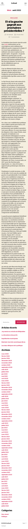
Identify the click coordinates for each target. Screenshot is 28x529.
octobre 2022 (5, 445)
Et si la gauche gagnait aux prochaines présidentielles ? (14, 26)
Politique (4, 516)
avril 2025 (4, 378)
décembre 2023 (6, 414)
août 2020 (4, 503)
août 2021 (4, 477)
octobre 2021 (5, 472)
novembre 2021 (6, 470)
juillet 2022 (5, 452)
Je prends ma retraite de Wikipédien (13, 331)
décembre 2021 (6, 468)
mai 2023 (4, 430)
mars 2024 (5, 407)
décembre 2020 (6, 495)
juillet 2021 (5, 479)
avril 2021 (4, 486)
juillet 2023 (5, 425)
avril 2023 (4, 432)
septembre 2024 (6, 394)
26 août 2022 (19, 34)
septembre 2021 (6, 474)
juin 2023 (4, 427)
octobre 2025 (5, 365)
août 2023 (4, 423)
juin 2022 (4, 454)
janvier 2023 (5, 439)
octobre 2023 (5, 419)
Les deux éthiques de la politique (12, 345)
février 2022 (5, 463)
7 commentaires (15, 37)
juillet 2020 (5, 506)
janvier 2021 (5, 492)
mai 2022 (4, 457)
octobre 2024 (5, 392)
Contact (3, 526)
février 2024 (5, 410)
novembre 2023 (6, 416)
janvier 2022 (5, 465)
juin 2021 (4, 481)
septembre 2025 (6, 367)
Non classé (14, 17)
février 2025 (5, 383)
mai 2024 (4, 403)
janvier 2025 (5, 385)
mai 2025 (4, 376)
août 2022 (4, 450)
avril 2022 (4, 459)
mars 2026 (5, 354)
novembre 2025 (6, 363)
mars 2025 (5, 380)
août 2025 (4, 369)
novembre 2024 (6, 389)
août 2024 (4, 396)
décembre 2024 (6, 387)
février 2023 (5, 436)
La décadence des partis (9, 335)
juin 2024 (4, 401)
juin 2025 (4, 374)
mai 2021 (4, 483)
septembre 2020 (6, 501)
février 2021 (5, 490)
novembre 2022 (6, 443)
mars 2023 (5, 434)
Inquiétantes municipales (9, 338)
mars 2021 (4, 488)
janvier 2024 (5, 412)
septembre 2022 (6, 448)
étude (6, 44)
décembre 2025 (6, 360)
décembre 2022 (6, 441)
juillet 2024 (5, 398)
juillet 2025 (5, 372)
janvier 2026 (5, 358)
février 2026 (5, 356)
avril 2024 (4, 405)
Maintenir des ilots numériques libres (13, 342)
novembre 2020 (6, 497)
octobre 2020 (5, 499)
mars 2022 (5, 461)
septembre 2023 (6, 421)
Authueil (14, 3)
